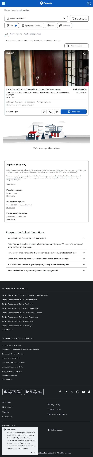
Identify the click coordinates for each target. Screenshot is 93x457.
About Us (6, 402)
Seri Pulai (58, 176)
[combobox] (36, 18)
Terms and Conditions (57, 414)
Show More (10, 184)
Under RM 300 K (26, 205)
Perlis (8, 193)
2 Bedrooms (21, 217)
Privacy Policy (53, 404)
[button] (6, 33)
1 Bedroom (10, 217)
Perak (15, 193)
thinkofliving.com (55, 430)
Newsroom (7, 407)
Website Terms (54, 409)
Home (7, 10)
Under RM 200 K (12, 205)
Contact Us (7, 416)
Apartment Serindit (13, 178)
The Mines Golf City (70, 176)
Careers (5, 412)
